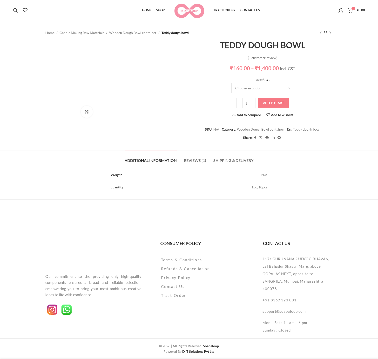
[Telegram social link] (279, 137)
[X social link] (261, 137)
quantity (262, 79)
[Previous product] (320, 32)
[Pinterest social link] (267, 137)
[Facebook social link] (255, 137)
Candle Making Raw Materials (82, 33)
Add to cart (273, 103)
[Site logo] (189, 10)
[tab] (151, 158)
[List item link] (198, 260)
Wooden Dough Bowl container (132, 33)
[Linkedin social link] (273, 137)
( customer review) (262, 58)
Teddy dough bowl (306, 129)
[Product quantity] (246, 103)
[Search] (15, 10)
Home (49, 33)
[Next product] (330, 32)
